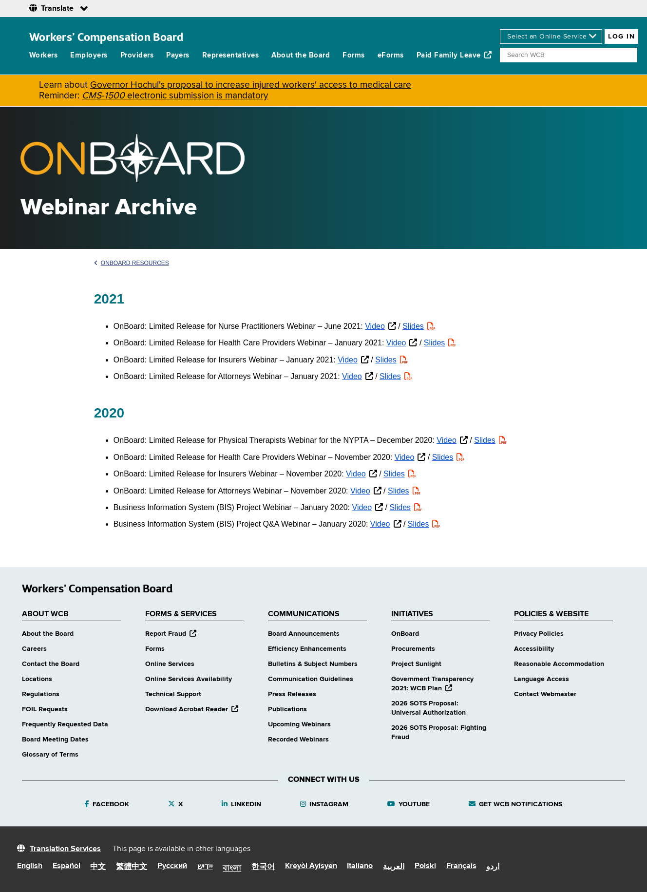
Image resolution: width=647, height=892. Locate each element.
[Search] (568, 55)
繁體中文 (131, 867)
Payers (178, 55)
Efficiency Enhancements (307, 648)
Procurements (413, 648)
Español (66, 866)
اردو (492, 867)
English (29, 866)
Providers (136, 55)
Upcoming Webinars (299, 724)
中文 (98, 867)
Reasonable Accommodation (559, 664)
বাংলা (232, 869)
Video (375, 326)
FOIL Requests (45, 709)
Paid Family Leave (454, 55)
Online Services (169, 664)
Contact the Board (50, 664)
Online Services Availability (188, 679)
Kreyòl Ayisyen (311, 866)
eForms (391, 55)
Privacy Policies (539, 633)
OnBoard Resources (131, 263)
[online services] (551, 36)
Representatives (230, 55)
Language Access (541, 679)
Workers (43, 55)
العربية (393, 867)
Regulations (40, 694)
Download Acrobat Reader (191, 709)
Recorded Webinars (298, 739)
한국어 (263, 867)
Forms (353, 55)
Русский (172, 866)
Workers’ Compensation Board (106, 37)
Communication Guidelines (310, 679)
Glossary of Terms (50, 754)
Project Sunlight (416, 664)
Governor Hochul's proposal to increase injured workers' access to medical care (250, 85)
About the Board (300, 55)
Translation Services (65, 849)
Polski (425, 866)
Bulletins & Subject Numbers (313, 664)
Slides (413, 326)
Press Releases (292, 694)
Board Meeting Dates (55, 739)
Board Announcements (304, 633)
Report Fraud (170, 633)
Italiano (360, 866)
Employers (88, 55)
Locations (37, 679)
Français (461, 866)
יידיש (205, 867)
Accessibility (534, 648)
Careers (34, 648)
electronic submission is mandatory (175, 95)
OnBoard (405, 633)
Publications (287, 709)
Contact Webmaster (545, 694)
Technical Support (173, 694)
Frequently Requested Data (65, 724)
